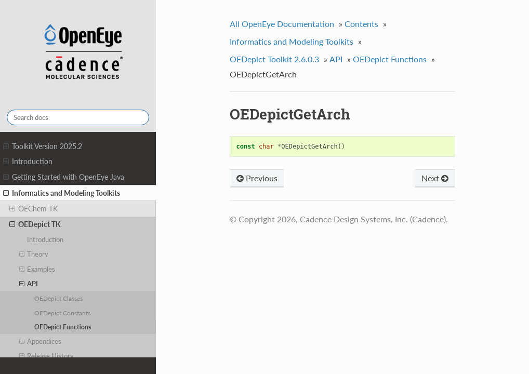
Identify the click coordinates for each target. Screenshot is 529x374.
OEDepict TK (35, 224)
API (28, 283)
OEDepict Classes (58, 298)
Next (434, 178)
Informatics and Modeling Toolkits (61, 193)
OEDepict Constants (62, 312)
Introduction (27, 161)
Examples (37, 269)
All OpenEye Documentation (282, 24)
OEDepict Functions (62, 326)
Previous (256, 178)
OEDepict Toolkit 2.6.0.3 (274, 59)
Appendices (40, 341)
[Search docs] (78, 117)
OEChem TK (33, 208)
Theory (34, 254)
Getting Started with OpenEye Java (63, 177)
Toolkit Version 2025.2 (42, 146)
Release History (46, 355)
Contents (361, 24)
